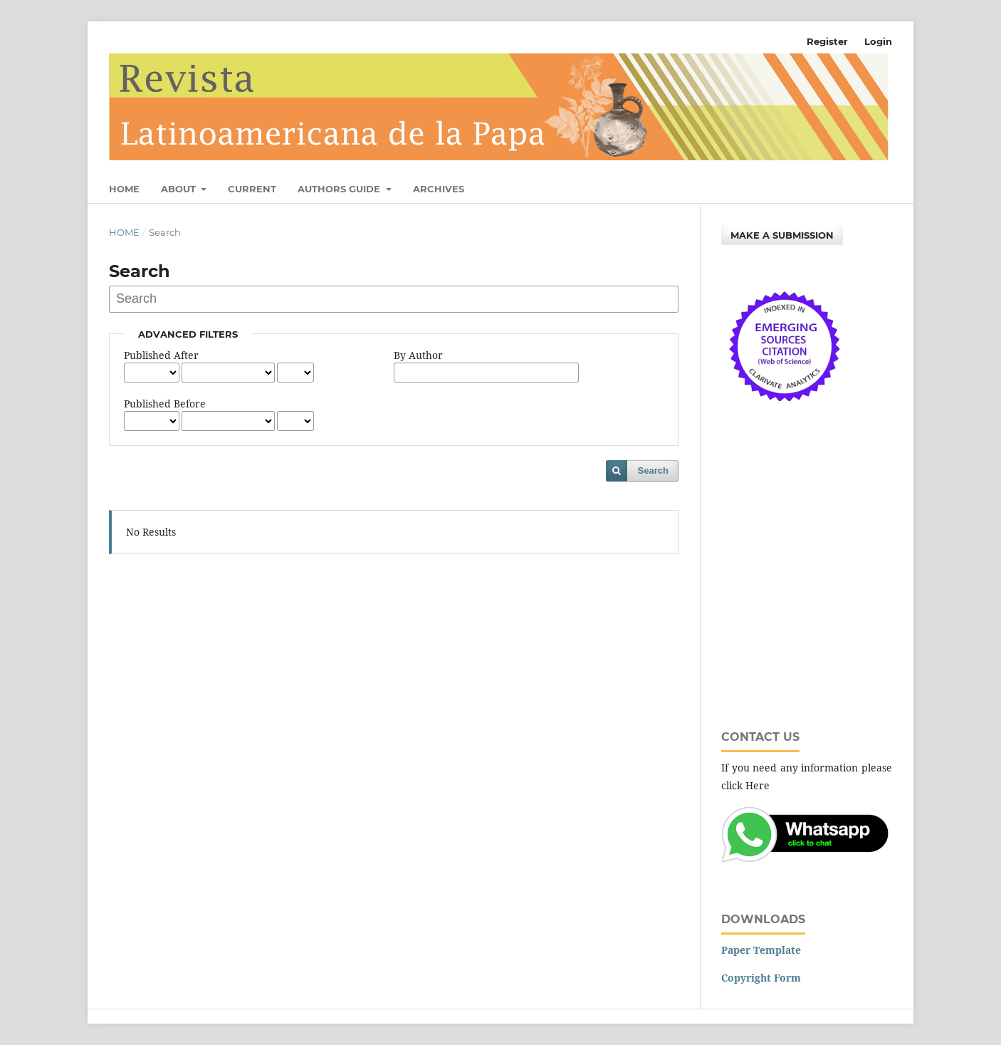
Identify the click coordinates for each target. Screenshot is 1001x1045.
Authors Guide (340, 188)
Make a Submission (782, 235)
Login (878, 41)
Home (124, 188)
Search (653, 470)
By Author (418, 355)
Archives (438, 188)
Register (827, 41)
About (180, 188)
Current (252, 188)
